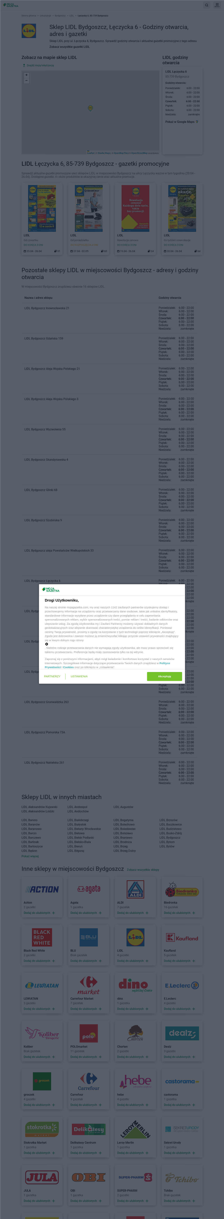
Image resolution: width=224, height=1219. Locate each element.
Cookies (68, 667)
